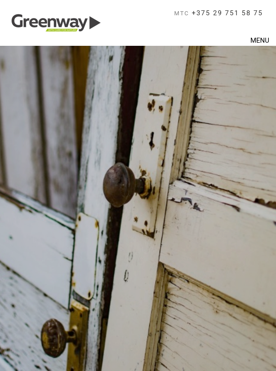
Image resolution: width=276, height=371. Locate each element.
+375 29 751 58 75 (218, 13)
